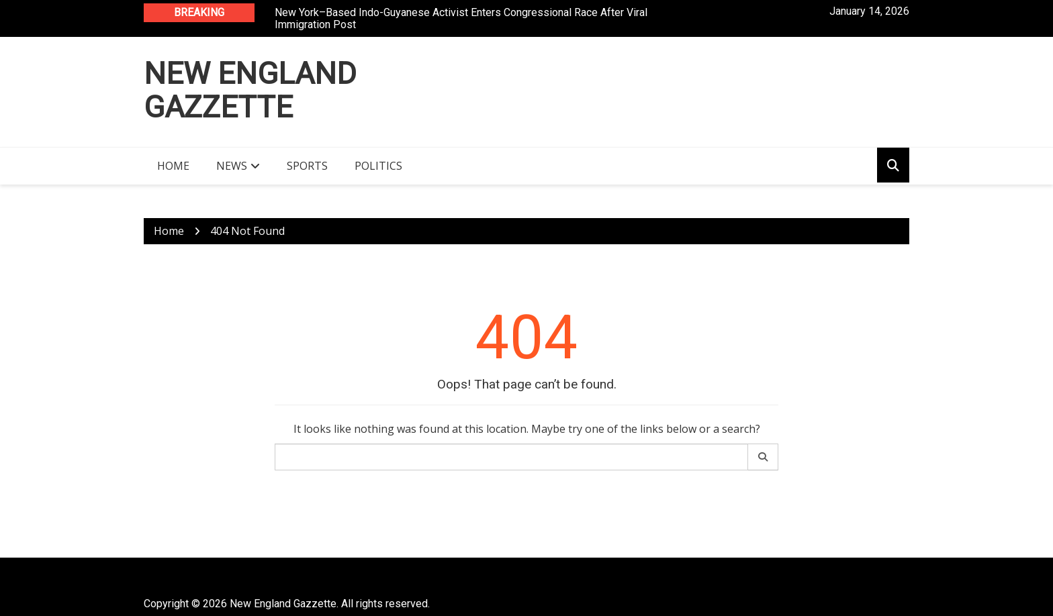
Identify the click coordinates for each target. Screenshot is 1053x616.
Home (173, 165)
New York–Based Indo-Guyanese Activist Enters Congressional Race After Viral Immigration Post (461, 18)
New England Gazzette (250, 90)
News (231, 165)
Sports (307, 165)
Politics (378, 165)
